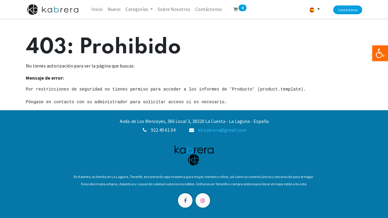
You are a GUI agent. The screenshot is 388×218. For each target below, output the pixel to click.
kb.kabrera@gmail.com (222, 130)
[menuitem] (97, 9)
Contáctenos (348, 10)
